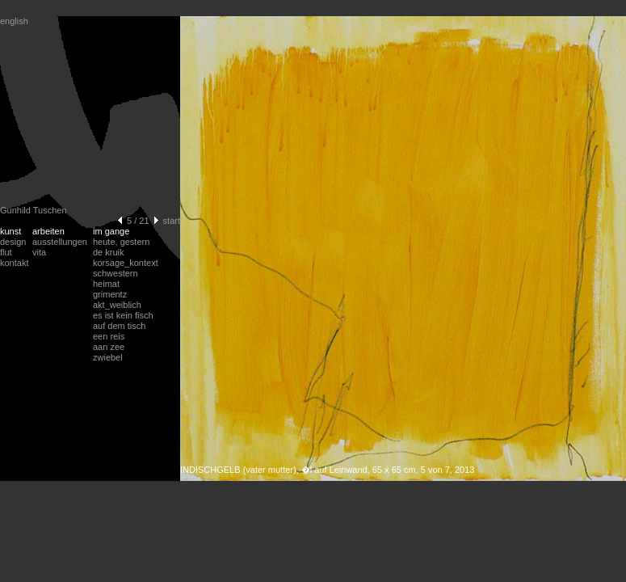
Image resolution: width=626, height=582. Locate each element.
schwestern (115, 273)
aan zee (108, 347)
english (14, 21)
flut (6, 252)
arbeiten (48, 231)
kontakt (14, 263)
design (13, 242)
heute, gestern (121, 242)
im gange (111, 231)
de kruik (108, 252)
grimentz (110, 294)
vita (39, 252)
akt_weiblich (117, 305)
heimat (106, 284)
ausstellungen (59, 242)
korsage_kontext (125, 263)
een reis (108, 336)
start (171, 221)
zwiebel (108, 357)
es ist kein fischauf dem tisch (123, 320)
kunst (10, 231)
